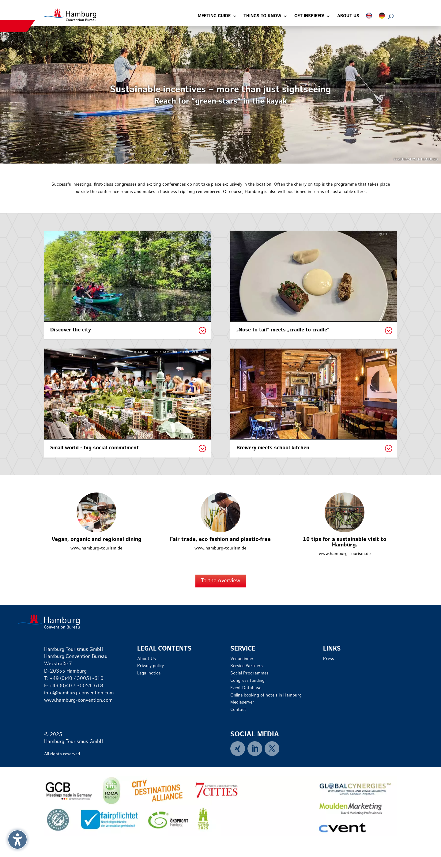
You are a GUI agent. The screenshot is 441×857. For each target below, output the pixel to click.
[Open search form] (391, 16)
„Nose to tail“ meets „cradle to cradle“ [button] (283, 330)
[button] (17, 839)
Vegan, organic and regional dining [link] (96, 539)
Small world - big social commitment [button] (94, 448)
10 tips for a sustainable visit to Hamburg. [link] (344, 542)
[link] (70, 15)
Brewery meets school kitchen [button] (272, 448)
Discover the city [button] (70, 330)
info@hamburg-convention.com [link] (79, 693)
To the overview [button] (220, 580)
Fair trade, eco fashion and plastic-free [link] (220, 539)
